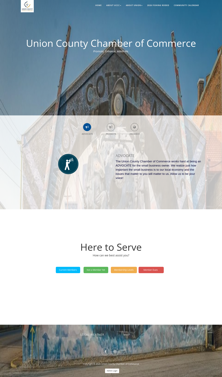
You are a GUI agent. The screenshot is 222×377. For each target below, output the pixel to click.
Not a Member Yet (96, 269)
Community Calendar (186, 5)
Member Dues (151, 269)
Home (98, 5)
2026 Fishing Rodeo (158, 5)
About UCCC (113, 5)
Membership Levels (124, 269)
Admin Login (112, 370)
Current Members (68, 269)
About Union (134, 5)
